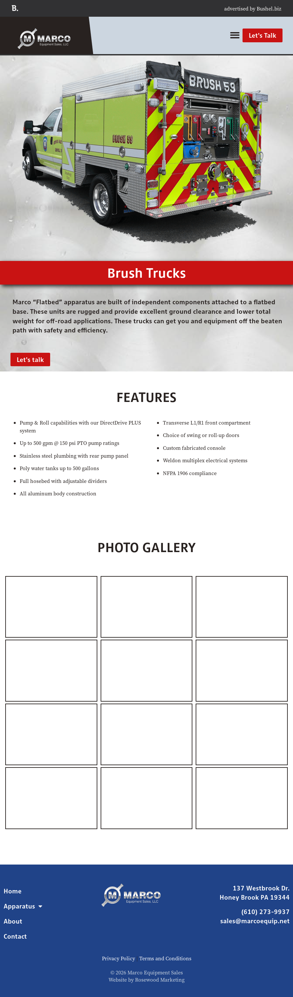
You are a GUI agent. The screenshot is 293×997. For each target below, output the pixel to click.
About (13, 921)
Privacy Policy (118, 958)
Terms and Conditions (165, 958)
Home (13, 891)
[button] (235, 35)
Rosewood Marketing (160, 979)
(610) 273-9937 (265, 911)
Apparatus (23, 906)
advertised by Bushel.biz (252, 8)
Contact (15, 936)
